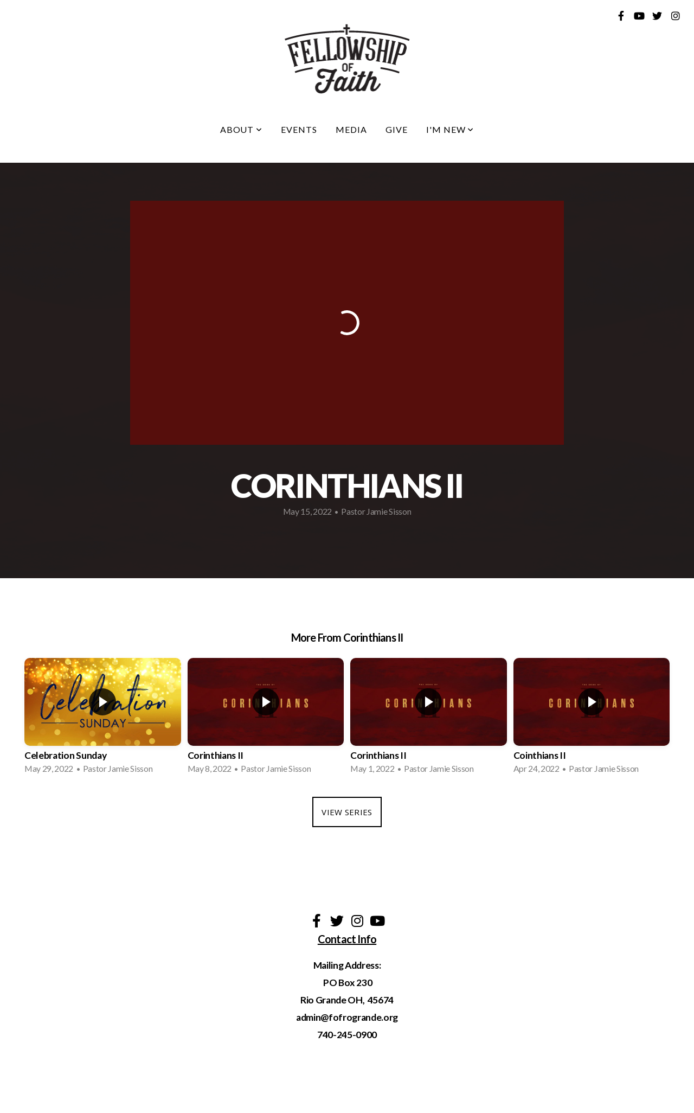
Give (396, 129)
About (241, 129)
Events (299, 129)
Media (351, 129)
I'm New (450, 129)
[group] (102, 719)
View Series (347, 812)
